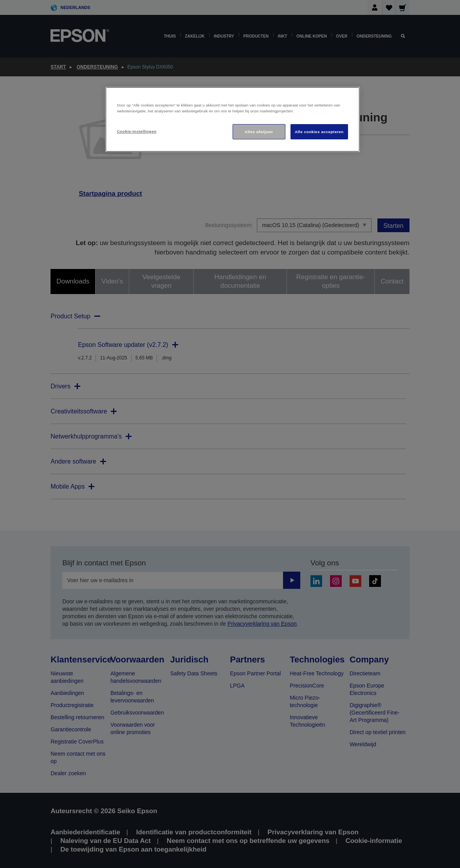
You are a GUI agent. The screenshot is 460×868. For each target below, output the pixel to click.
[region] (232, 119)
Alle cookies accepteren (319, 132)
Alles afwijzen (259, 132)
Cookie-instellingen (137, 131)
